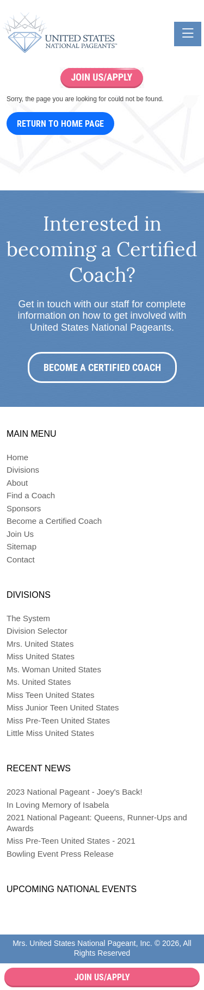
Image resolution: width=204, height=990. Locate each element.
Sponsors (24, 508)
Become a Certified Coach (102, 367)
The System (28, 618)
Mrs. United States (40, 643)
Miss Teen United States (50, 695)
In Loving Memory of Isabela (58, 804)
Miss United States (41, 656)
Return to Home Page (60, 124)
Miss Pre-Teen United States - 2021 (71, 840)
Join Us (20, 534)
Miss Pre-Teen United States (58, 720)
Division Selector (37, 630)
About (17, 482)
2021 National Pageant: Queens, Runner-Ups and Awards (97, 823)
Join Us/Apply (102, 977)
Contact (21, 559)
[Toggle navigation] (187, 34)
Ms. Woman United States (54, 669)
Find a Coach (31, 495)
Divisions (23, 469)
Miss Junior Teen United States (63, 707)
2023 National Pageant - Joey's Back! (75, 791)
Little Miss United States (50, 733)
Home (17, 457)
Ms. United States (39, 681)
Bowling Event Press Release (60, 853)
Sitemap (21, 546)
